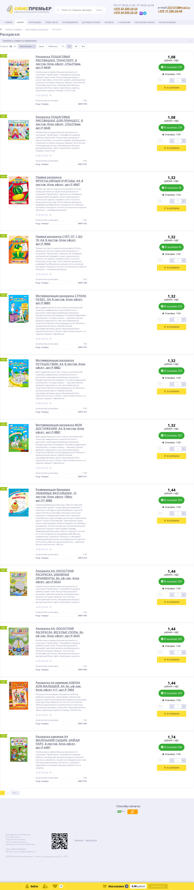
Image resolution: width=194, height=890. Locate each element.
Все (83, 46)
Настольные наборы (144, 22)
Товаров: (4, 46)
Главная (8, 22)
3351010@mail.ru (178, 7)
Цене (41, 46)
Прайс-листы (52, 22)
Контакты (109, 22)
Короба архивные (167, 22)
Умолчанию (26, 46)
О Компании (124, 22)
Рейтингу (53, 46)
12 (69, 46)
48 (76, 46)
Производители (70, 22)
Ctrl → (15, 792)
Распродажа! (35, 22)
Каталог (20, 22)
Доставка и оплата (91, 22)
